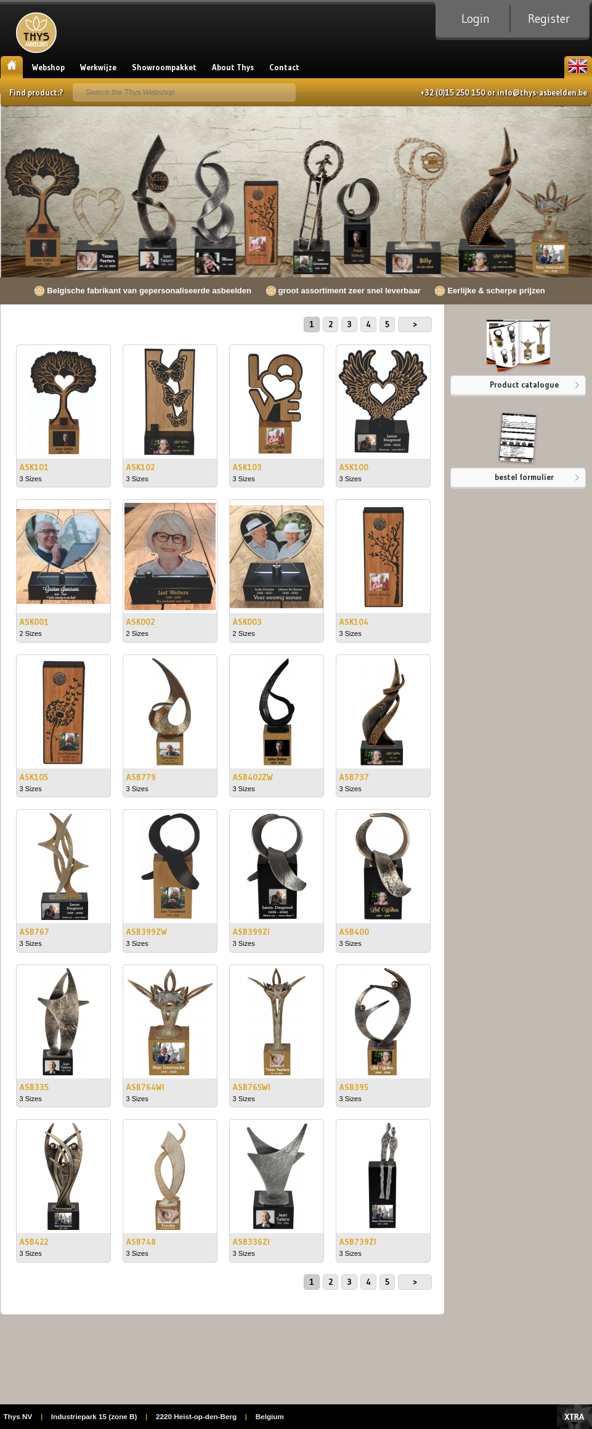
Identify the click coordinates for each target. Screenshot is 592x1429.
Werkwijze (98, 67)
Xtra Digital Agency (574, 1416)
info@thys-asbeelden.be (542, 92)
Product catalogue (524, 384)
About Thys (233, 67)
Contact (284, 67)
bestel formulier (524, 477)
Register (549, 18)
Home (12, 67)
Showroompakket (164, 67)
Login (475, 18)
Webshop (48, 67)
